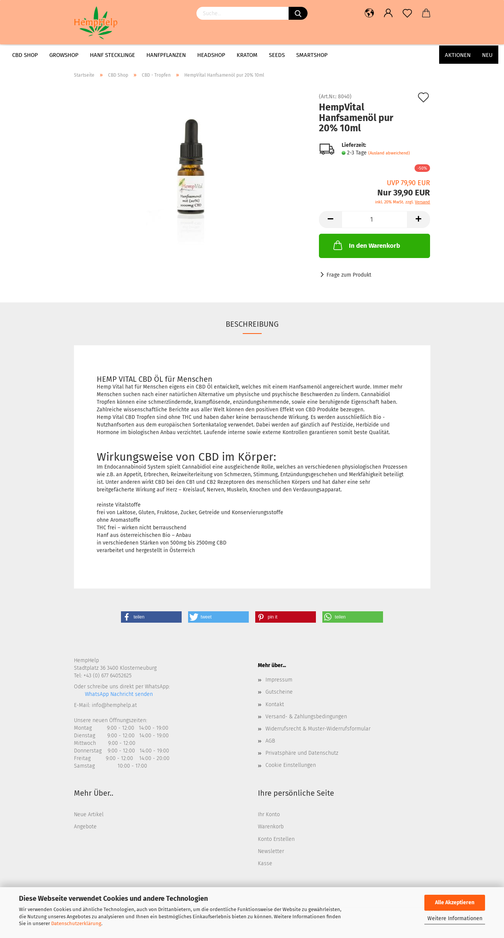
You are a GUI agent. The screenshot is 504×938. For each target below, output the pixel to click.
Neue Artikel (89, 814)
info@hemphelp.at (114, 705)
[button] (151, 617)
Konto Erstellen (276, 839)
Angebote (85, 826)
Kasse (265, 863)
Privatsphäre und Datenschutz (301, 753)
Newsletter (271, 851)
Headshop (211, 55)
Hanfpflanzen (166, 55)
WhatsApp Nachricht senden (118, 694)
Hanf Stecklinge (112, 55)
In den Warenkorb (366, 245)
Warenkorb (271, 826)
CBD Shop (25, 55)
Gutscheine (279, 692)
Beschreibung (252, 324)
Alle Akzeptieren (454, 902)
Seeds (277, 55)
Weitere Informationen (454, 918)
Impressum (278, 680)
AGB (270, 741)
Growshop (64, 55)
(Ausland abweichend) (389, 153)
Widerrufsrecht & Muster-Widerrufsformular (318, 729)
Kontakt (274, 704)
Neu (487, 55)
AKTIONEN (458, 55)
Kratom (247, 55)
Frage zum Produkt (349, 275)
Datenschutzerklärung (76, 923)
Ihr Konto (269, 814)
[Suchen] (298, 13)
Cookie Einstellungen (290, 765)
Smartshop (312, 55)
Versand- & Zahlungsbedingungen (306, 716)
